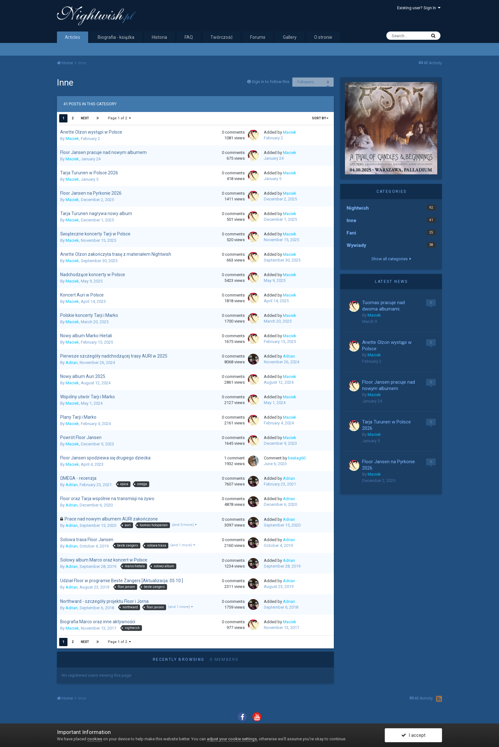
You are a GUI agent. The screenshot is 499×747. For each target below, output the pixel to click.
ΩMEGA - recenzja (78, 478)
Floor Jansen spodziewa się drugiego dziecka (105, 457)
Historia (159, 37)
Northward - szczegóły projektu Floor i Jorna (104, 601)
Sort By (320, 118)
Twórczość (221, 37)
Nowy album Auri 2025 (82, 376)
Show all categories (391, 258)
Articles (72, 37)
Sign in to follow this (270, 81)
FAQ (189, 37)
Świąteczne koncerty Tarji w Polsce (95, 233)
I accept (413, 735)
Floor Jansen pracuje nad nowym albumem (103, 152)
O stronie (323, 37)
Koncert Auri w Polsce (82, 294)
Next (85, 118)
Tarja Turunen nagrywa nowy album (96, 213)
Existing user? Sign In (418, 7)
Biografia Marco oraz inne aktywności (97, 621)
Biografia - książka (116, 37)
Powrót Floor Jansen (81, 437)
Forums (257, 37)
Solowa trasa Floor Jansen (86, 539)
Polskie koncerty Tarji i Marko (89, 315)
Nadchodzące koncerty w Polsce (92, 274)
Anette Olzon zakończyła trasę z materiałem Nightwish (115, 254)
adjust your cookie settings (232, 739)
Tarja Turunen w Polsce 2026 (89, 172)
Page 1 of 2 (119, 118)
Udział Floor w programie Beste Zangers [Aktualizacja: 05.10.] (121, 580)
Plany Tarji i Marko (78, 417)
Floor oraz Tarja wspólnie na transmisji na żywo (107, 498)
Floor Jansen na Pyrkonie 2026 (91, 193)
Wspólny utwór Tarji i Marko (87, 396)
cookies (94, 739)
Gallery (290, 37)
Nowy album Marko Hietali (86, 335)
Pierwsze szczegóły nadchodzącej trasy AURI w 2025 (113, 356)
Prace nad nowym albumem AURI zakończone (111, 518)
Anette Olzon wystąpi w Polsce (91, 132)
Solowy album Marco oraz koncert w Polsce (103, 559)
